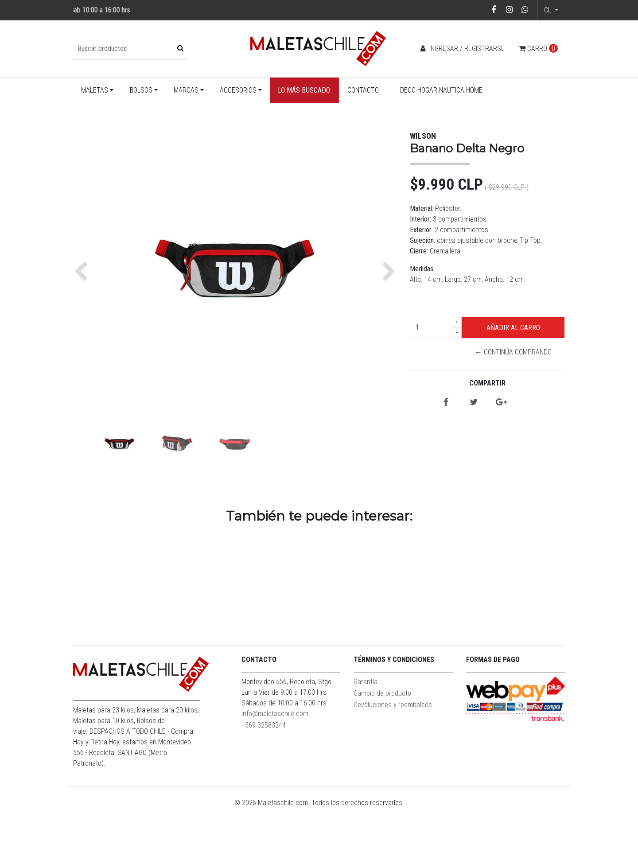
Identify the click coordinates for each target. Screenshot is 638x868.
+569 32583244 (263, 785)
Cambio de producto (382, 753)
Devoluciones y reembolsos (393, 764)
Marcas (186, 90)
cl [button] (548, 10)
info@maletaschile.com (274, 773)
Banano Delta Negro (135, 656)
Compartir (487, 383)
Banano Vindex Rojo (508, 656)
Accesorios (238, 90)
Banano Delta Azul (383, 656)
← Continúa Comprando (513, 352)
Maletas (94, 90)
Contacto (363, 90)
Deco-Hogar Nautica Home (441, 90)
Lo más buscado (304, 90)
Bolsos (141, 90)
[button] (83, 271)
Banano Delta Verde (259, 656)
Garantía (365, 741)
